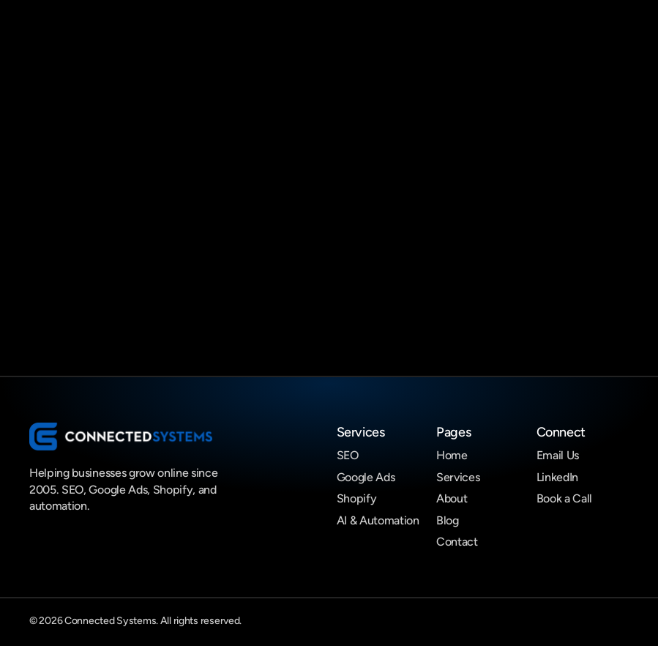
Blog (447, 520)
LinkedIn (557, 477)
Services (457, 477)
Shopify (357, 498)
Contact (457, 542)
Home (452, 455)
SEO (348, 455)
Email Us (558, 455)
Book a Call (564, 498)
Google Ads (366, 477)
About (451, 498)
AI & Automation (378, 520)
